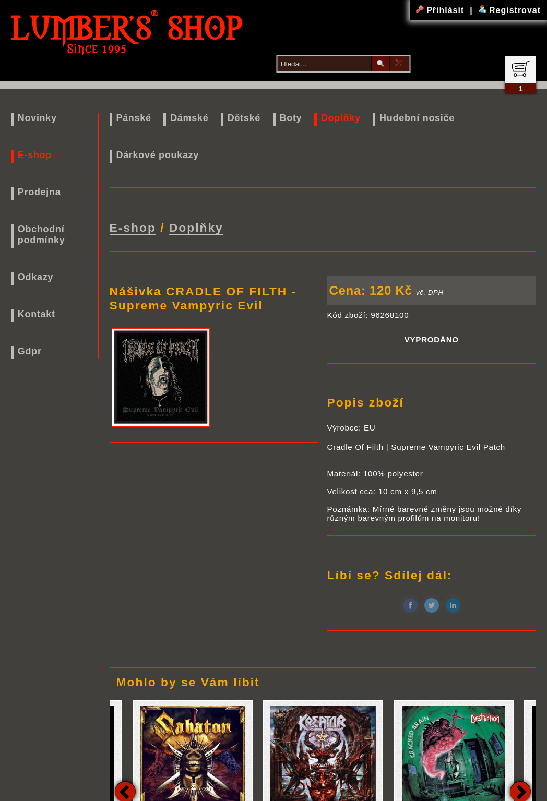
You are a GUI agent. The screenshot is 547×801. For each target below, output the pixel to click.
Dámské (189, 118)
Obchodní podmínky (41, 234)
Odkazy (35, 277)
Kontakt (36, 314)
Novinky (37, 118)
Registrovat (510, 10)
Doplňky (341, 118)
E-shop (35, 155)
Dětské (244, 118)
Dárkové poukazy (157, 155)
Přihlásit (441, 10)
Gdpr (30, 351)
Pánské (133, 118)
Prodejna (39, 192)
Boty (291, 118)
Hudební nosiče (417, 118)
